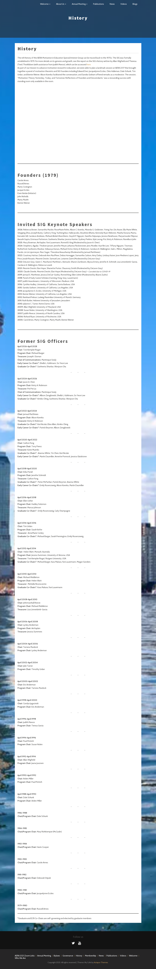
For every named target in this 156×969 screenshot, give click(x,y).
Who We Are (20, 958)
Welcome (45, 4)
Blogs (135, 4)
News (112, 4)
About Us (61, 4)
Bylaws (57, 956)
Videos (123, 4)
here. (89, 64)
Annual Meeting (79, 4)
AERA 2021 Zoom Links (25, 956)
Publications (98, 4)
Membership (90, 956)
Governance (68, 956)
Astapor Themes (101, 962)
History (79, 956)
